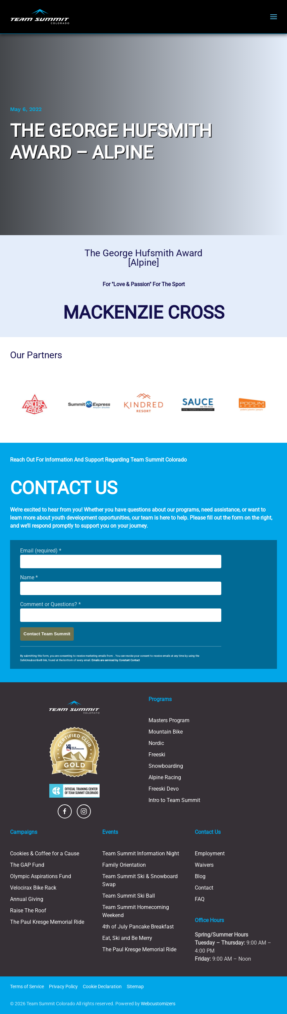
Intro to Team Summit (174, 800)
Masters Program (169, 720)
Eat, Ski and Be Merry (127, 938)
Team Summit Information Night (140, 853)
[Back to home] (40, 17)
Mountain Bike (166, 732)
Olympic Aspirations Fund (40, 876)
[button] (273, 17)
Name (29, 577)
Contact (204, 888)
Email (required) (40, 550)
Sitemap (135, 986)
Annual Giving (26, 899)
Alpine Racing (165, 777)
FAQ (200, 899)
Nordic (156, 743)
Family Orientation (124, 865)
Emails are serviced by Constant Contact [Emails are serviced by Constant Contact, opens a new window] (116, 660)
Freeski (157, 754)
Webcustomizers (158, 1003)
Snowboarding (166, 766)
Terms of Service (27, 986)
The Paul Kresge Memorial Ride (47, 922)
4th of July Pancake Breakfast (138, 926)
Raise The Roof (28, 910)
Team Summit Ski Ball (128, 896)
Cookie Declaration (102, 986)
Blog (200, 876)
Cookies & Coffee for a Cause (44, 853)
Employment (210, 853)
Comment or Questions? (50, 604)
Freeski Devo (164, 789)
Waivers (204, 865)
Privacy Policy (63, 986)
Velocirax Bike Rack (33, 888)
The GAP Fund (27, 865)
